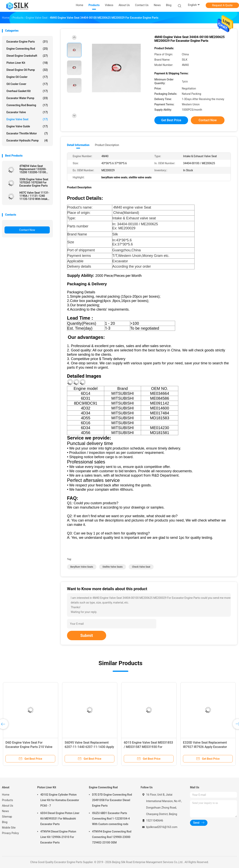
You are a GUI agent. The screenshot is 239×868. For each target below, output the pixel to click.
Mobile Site (9, 827)
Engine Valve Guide (27, 126)
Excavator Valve (27, 112)
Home (5, 794)
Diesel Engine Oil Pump (27, 70)
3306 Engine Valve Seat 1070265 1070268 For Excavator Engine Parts (33, 182)
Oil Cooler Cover (27, 84)
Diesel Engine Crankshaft (27, 56)
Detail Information (78, 145)
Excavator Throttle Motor (27, 133)
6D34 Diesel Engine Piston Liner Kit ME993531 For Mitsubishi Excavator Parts (59, 818)
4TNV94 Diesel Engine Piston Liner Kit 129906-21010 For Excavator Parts (58, 837)
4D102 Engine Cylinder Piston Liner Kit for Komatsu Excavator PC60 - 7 (59, 800)
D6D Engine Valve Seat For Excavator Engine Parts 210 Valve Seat (28, 747)
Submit (86, 635)
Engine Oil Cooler (27, 77)
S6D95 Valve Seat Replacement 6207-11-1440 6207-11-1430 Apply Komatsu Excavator (89, 747)
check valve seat (141, 566)
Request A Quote (222, 5)
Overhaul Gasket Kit (27, 91)
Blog (4, 822)
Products (7, 800)
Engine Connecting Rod (27, 49)
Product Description (107, 145)
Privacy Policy (10, 833)
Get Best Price (171, 120)
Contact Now (27, 230)
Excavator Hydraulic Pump (27, 140)
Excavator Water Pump (27, 98)
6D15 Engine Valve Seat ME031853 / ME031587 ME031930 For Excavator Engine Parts (148, 747)
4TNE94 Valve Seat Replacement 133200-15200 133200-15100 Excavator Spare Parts (32, 169)
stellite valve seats (112, 566)
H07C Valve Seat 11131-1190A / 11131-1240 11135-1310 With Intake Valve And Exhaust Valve (34, 196)
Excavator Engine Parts (27, 42)
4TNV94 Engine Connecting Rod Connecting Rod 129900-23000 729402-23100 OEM (111, 837)
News (5, 811)
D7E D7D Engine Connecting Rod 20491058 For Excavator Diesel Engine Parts (112, 800)
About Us (7, 805)
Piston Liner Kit (27, 63)
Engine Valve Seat (27, 119)
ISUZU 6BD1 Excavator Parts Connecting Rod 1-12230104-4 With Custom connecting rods (111, 818)
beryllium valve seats (81, 566)
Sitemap (7, 816)
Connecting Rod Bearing (27, 105)
